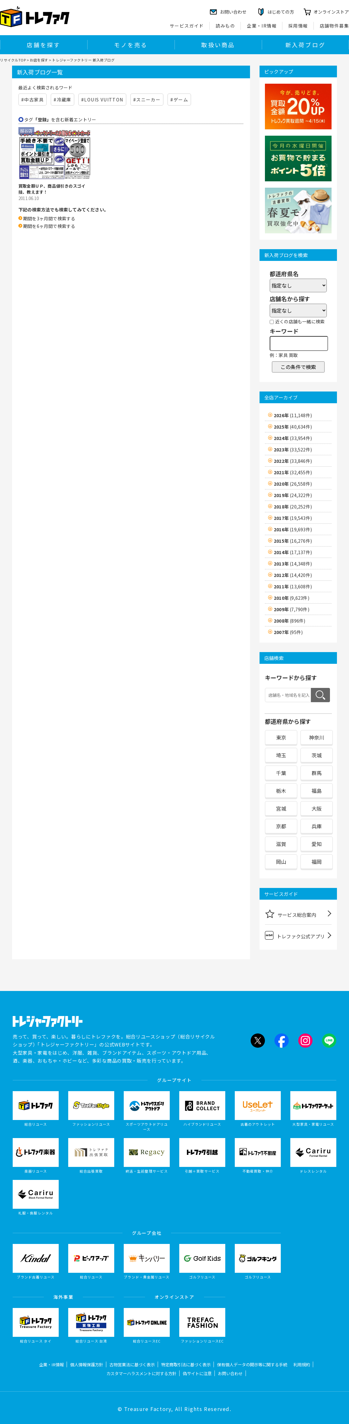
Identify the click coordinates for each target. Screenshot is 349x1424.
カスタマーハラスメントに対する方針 (141, 1373)
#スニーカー (147, 99)
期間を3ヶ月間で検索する (49, 218)
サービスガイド (187, 26)
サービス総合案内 (290, 913)
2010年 (291, 598)
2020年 (293, 484)
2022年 (293, 461)
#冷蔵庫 (62, 99)
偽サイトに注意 (197, 1373)
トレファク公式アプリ (295, 935)
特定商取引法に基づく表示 (186, 1365)
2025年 (293, 427)
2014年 (293, 552)
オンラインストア (331, 12)
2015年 (293, 541)
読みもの (225, 26)
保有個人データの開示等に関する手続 (252, 1365)
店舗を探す (43, 45)
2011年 (293, 586)
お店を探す (39, 59)
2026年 (293, 415)
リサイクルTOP (13, 59)
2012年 (293, 575)
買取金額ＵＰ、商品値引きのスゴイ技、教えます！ (51, 189)
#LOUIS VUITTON (102, 99)
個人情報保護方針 (86, 1365)
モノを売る (131, 45)
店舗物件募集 (334, 26)
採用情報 (298, 26)
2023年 (293, 449)
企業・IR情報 (262, 26)
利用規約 (301, 1365)
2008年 (289, 621)
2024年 (293, 438)
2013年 (293, 563)
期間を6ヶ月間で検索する (49, 226)
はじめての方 (280, 12)
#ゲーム (179, 99)
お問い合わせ (230, 1373)
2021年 (293, 472)
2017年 (293, 518)
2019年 (293, 495)
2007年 (288, 632)
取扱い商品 (218, 45)
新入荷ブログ (305, 45)
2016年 (293, 529)
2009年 (291, 609)
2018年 (293, 506)
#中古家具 (32, 99)
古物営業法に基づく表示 (132, 1365)
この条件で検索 (298, 367)
